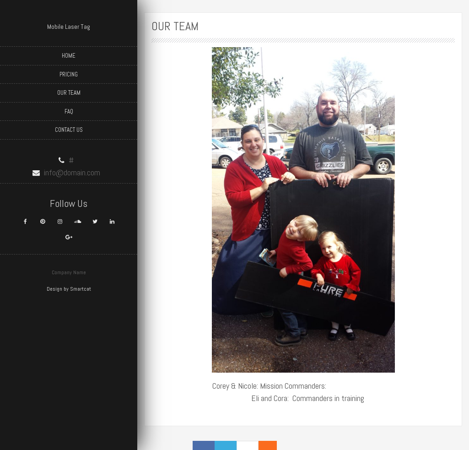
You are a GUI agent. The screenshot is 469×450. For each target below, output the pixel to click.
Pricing (68, 74)
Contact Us (69, 130)
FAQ (69, 111)
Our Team (69, 93)
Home (68, 56)
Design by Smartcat (69, 289)
